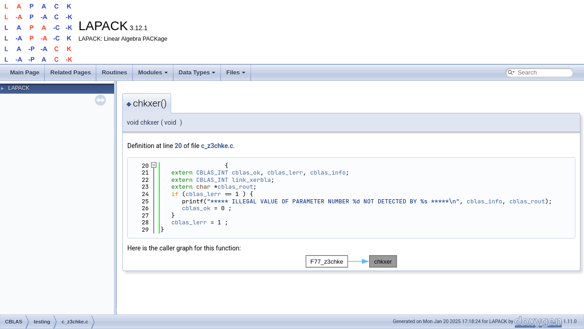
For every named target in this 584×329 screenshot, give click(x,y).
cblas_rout (235, 187)
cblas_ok (246, 172)
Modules (153, 72)
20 (178, 145)
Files (235, 72)
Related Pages (70, 72)
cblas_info (328, 172)
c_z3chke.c (217, 145)
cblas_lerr (285, 172)
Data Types (197, 72)
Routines (114, 72)
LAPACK (18, 88)
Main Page (24, 72)
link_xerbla (251, 180)
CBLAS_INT (212, 172)
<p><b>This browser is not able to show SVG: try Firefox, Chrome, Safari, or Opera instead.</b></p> (351, 261)
